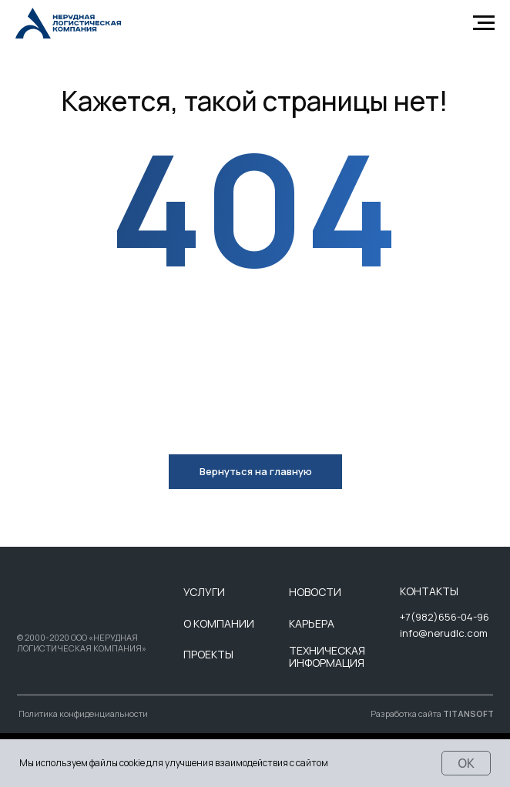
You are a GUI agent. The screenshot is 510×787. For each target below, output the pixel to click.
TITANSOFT (468, 713)
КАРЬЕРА (311, 623)
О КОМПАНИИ (218, 623)
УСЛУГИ (204, 591)
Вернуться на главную (256, 471)
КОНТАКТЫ (429, 591)
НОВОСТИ (315, 591)
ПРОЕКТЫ (208, 654)
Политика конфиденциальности (83, 713)
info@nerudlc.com (444, 633)
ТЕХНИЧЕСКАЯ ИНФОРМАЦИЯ (327, 657)
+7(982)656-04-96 (444, 617)
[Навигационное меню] (484, 23)
